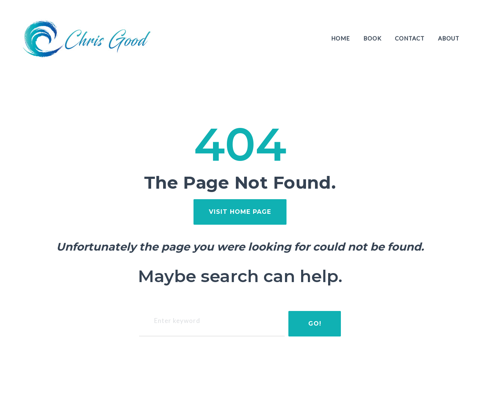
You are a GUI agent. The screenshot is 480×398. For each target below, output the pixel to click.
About (448, 38)
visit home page (240, 211)
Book (372, 38)
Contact (409, 38)
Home (340, 38)
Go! (314, 323)
